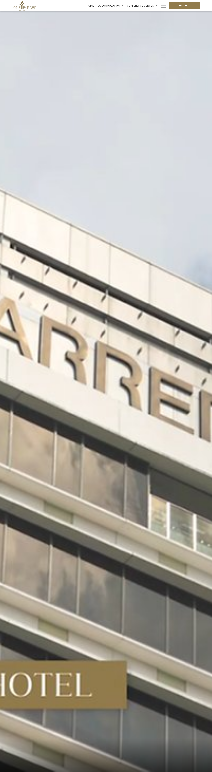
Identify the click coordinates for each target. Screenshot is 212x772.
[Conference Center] (110, 5)
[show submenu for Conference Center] (128, 5)
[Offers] (152, 5)
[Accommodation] (79, 5)
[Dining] (136, 5)
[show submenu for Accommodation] (93, 5)
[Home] (61, 5)
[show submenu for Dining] (143, 5)
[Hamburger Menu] (162, 5)
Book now (184, 5)
